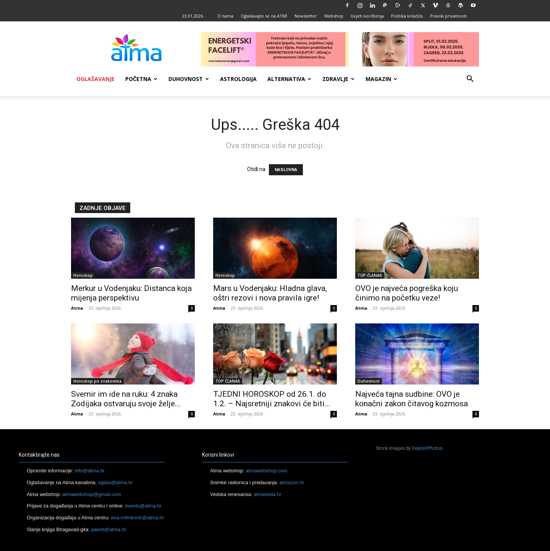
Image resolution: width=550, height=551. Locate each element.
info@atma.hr (90, 470)
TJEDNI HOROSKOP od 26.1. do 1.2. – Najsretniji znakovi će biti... (271, 398)
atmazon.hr (291, 482)
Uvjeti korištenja (367, 16)
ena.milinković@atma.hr (137, 517)
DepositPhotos (427, 448)
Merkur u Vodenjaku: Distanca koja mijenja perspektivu (131, 293)
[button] (470, 79)
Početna (141, 78)
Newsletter (305, 16)
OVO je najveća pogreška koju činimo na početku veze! (406, 293)
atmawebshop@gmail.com (91, 494)
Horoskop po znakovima (97, 381)
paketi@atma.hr (108, 529)
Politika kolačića (407, 16)
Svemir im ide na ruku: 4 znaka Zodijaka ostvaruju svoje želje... (126, 398)
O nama (225, 16)
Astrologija (238, 78)
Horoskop (83, 275)
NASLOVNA (286, 169)
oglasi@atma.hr (115, 482)
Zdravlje (338, 78)
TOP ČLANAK (370, 275)
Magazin (381, 78)
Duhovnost (188, 78)
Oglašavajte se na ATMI (264, 16)
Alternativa (289, 78)
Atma (77, 308)
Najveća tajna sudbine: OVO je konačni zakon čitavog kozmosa (411, 398)
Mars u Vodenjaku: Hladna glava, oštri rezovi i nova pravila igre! (270, 293)
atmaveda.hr (267, 494)
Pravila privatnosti (448, 16)
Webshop (333, 16)
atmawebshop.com (266, 470)
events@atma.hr (143, 506)
